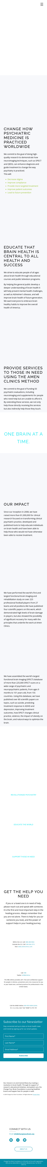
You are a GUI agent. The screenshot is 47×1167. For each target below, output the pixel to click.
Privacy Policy (36, 1094)
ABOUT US (23, 1149)
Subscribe (23, 1056)
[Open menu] (41, 4)
